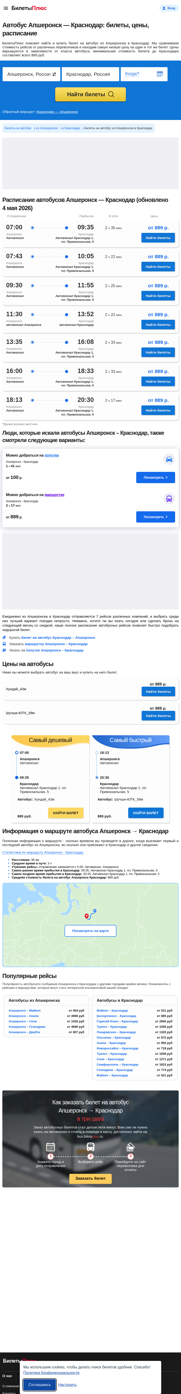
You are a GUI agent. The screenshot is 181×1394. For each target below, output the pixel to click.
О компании (10, 1386)
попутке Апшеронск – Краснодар (55, 650)
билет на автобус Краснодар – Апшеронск (58, 637)
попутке (52, 455)
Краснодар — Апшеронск (57, 112)
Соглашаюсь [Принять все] (40, 1385)
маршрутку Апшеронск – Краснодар (56, 644)
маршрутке (54, 495)
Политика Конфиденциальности (51, 1373)
